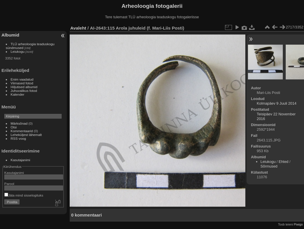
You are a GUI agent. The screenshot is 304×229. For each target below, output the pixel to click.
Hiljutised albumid (24, 87)
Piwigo (298, 224)
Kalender (17, 94)
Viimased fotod (22, 83)
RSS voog (18, 138)
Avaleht (78, 28)
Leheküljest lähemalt (26, 135)
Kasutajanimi (20, 160)
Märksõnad (19, 123)
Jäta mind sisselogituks (23, 195)
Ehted (283, 161)
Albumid (10, 34)
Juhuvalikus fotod (24, 90)
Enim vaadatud (22, 79)
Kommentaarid (22, 131)
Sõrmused (268, 166)
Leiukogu (18, 51)
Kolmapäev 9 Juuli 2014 (276, 103)
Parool (9, 184)
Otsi (14, 127)
